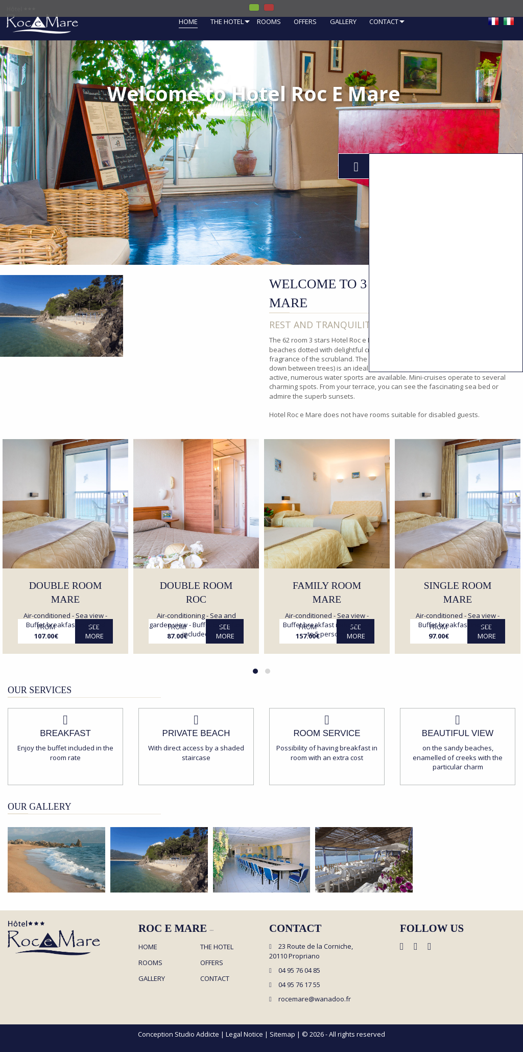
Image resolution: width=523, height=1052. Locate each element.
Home (188, 22)
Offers (305, 22)
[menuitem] (188, 23)
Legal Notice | (248, 1034)
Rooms (269, 22)
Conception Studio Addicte (178, 1034)
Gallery (343, 22)
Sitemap (282, 1034)
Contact (383, 22)
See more (94, 631)
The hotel (227, 22)
